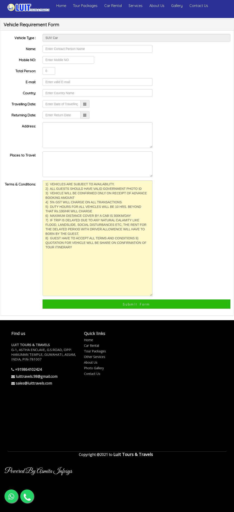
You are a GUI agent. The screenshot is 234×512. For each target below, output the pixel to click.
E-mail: (31, 82)
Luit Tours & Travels (133, 454)
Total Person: (25, 71)
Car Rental (113, 5)
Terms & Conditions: (20, 184)
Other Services (94, 357)
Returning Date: (23, 115)
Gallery (177, 5)
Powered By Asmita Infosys (38, 471)
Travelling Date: (23, 104)
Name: (31, 49)
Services (136, 5)
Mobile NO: (27, 60)
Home (61, 5)
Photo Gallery (94, 368)
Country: (29, 93)
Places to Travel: (23, 155)
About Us (156, 5)
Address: (29, 126)
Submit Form (136, 304)
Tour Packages (85, 5)
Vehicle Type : (25, 38)
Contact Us (198, 5)
